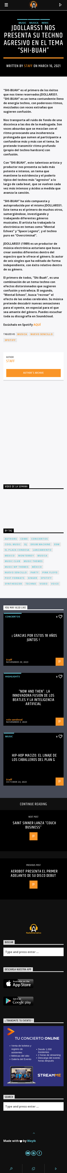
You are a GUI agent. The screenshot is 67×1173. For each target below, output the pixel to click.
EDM (57, 544)
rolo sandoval (14, 719)
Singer (32, 578)
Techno (31, 583)
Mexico (10, 555)
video (44, 583)
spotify (10, 340)
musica (22, 334)
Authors (11, 538)
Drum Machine (40, 544)
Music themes (33, 561)
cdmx (24, 538)
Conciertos (12, 616)
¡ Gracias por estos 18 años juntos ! (34, 637)
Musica (33, 22)
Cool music (13, 544)
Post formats (14, 578)
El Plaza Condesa (17, 549)
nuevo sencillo (42, 334)
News (45, 22)
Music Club (12, 561)
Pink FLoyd (50, 572)
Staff (28, 66)
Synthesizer (13, 583)
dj (25, 544)
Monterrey (26, 555)
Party (35, 572)
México (37, 566)
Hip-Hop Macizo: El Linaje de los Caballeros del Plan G (34, 757)
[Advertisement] (33, 428)
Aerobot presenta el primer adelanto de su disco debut (34, 873)
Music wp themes (16, 566)
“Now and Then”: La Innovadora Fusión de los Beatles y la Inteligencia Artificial (33, 697)
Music (22, 22)
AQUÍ (37, 325)
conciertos (39, 538)
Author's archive (33, 373)
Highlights (12, 676)
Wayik (31, 1141)
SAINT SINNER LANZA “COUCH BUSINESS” (34, 825)
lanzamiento (42, 549)
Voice (55, 583)
